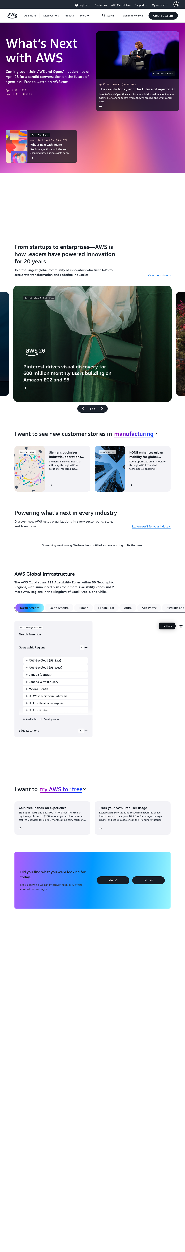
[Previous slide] (81, 409)
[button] (51, 15)
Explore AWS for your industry (151, 526)
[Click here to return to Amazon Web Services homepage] (12, 17)
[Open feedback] (181, 626)
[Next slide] (103, 409)
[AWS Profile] (176, 4)
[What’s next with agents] (41, 146)
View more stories (159, 275)
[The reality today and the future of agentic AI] (137, 71)
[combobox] (135, 433)
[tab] (29, 608)
